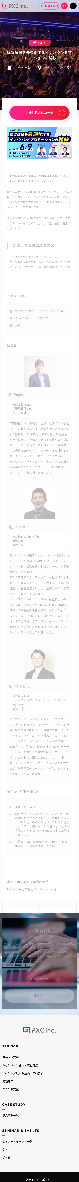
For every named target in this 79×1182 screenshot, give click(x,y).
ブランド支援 (10, 1089)
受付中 (6, 1149)
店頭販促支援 (10, 1057)
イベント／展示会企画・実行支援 (22, 1073)
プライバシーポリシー (39, 1180)
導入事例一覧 (10, 1115)
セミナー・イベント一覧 (17, 1141)
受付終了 (7, 1157)
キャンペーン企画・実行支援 (20, 1065)
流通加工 (7, 1081)
